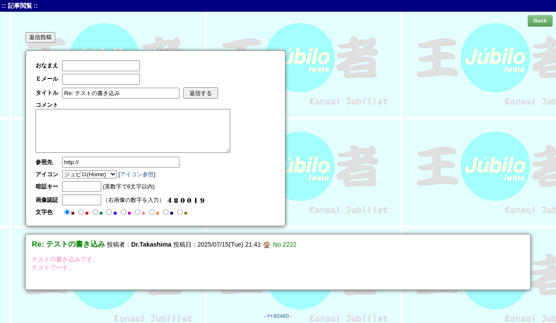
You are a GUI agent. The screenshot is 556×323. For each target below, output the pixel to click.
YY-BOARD (278, 316)
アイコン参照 (137, 174)
